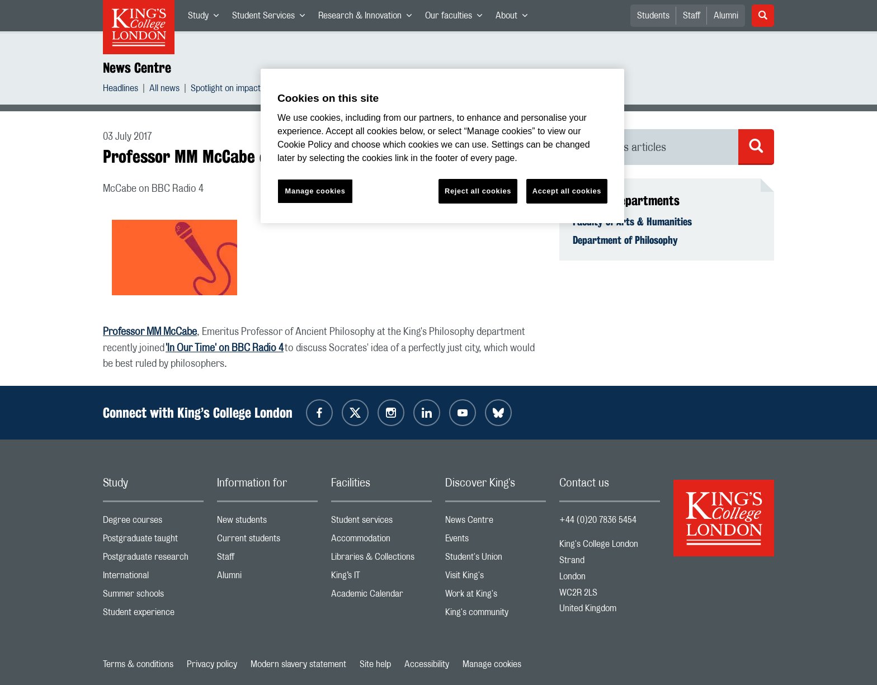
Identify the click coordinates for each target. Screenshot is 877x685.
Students (653, 15)
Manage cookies (492, 664)
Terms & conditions (138, 664)
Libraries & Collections (381, 559)
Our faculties (457, 18)
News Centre (137, 67)
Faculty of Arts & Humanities (632, 221)
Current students (267, 541)
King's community (495, 615)
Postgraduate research (153, 559)
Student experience (153, 615)
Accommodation (381, 541)
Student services (381, 523)
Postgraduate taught (153, 541)
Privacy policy (212, 664)
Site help (375, 664)
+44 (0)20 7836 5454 (597, 520)
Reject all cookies (478, 191)
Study (206, 18)
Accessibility (426, 664)
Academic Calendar (381, 596)
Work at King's (495, 596)
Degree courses (153, 523)
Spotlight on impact (226, 90)
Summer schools (153, 596)
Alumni (726, 15)
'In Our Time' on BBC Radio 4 (225, 348)
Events (495, 541)
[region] (442, 146)
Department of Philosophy (625, 240)
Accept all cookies (566, 191)
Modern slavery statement (298, 664)
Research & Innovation (368, 18)
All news (164, 90)
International (153, 578)
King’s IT (381, 578)
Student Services (272, 18)
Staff (691, 15)
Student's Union (495, 559)
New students (267, 523)
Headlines (120, 90)
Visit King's (495, 578)
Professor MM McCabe (150, 332)
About (515, 18)
